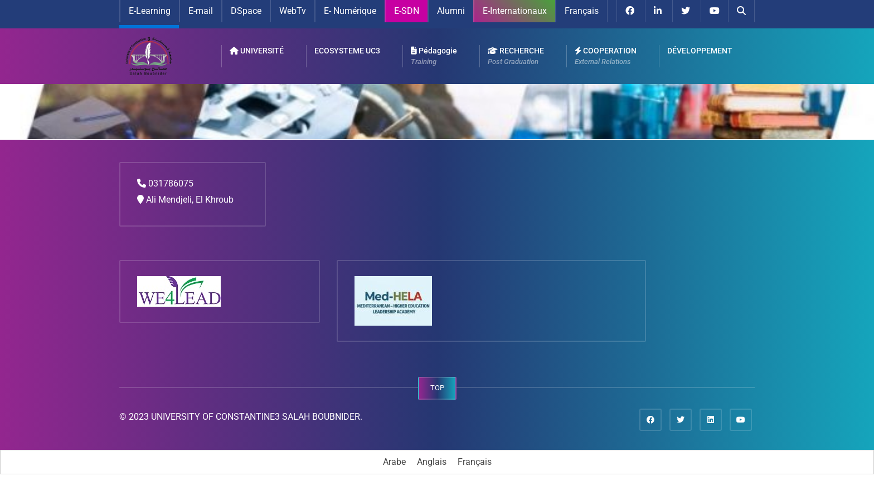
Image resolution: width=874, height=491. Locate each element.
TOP (437, 388)
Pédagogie (434, 56)
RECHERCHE (516, 56)
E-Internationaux (515, 11)
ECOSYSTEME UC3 (347, 50)
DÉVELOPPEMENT (699, 50)
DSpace (246, 11)
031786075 (170, 183)
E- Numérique (350, 11)
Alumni (451, 11)
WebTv (292, 11)
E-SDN (406, 11)
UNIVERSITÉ (257, 50)
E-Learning (150, 11)
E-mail (200, 11)
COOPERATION (606, 56)
